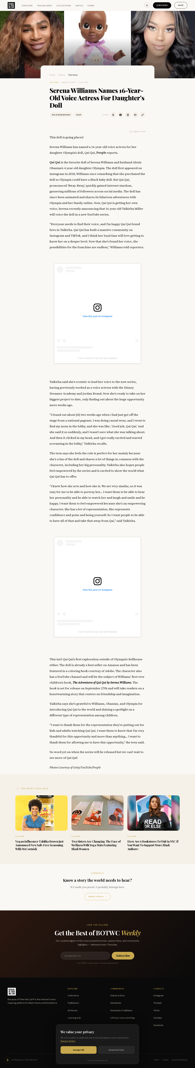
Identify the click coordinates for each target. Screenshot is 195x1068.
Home (52, 75)
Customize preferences (97, 1060)
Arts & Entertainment (61, 115)
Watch (79, 5)
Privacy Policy (68, 1041)
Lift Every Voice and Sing (122, 1017)
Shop (181, 5)
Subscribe (162, 5)
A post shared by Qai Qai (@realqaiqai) (97, 358)
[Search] (147, 5)
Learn (91, 5)
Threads (157, 1003)
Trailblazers (44, 5)
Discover (27, 5)
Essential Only (116, 1050)
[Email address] (85, 956)
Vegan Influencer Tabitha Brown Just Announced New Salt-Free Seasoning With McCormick (39, 845)
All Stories (73, 1010)
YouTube (157, 1017)
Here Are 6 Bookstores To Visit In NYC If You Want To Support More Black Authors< (152, 845)
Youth (78, 115)
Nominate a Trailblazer (121, 1010)
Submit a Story (97, 896)
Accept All (78, 1050)
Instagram (158, 995)
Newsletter (115, 1003)
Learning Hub (74, 1017)
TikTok (156, 1010)
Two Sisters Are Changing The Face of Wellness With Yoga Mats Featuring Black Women (96, 845)
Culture (61, 75)
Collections (63, 5)
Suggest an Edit (137, 131)
